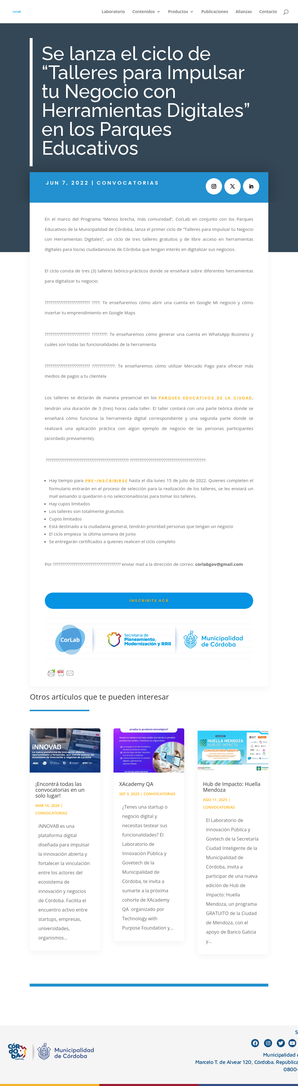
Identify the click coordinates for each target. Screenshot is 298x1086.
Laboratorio (113, 12)
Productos (178, 12)
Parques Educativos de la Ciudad (205, 398)
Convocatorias (128, 182)
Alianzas (244, 12)
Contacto (268, 12)
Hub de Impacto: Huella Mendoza (231, 786)
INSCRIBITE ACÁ (149, 600)
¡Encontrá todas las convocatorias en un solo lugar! (59, 789)
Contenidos (143, 12)
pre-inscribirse (106, 481)
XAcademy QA (136, 783)
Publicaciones (214, 12)
